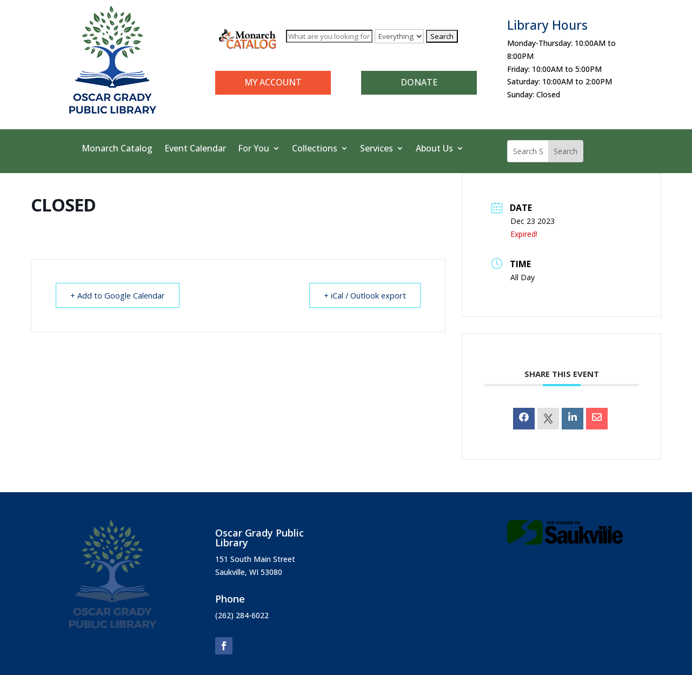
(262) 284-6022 (242, 615)
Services (376, 149)
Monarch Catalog (117, 149)
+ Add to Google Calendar (119, 295)
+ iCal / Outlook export (363, 295)
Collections (314, 149)
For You (253, 149)
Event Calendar (195, 149)
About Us (434, 149)
